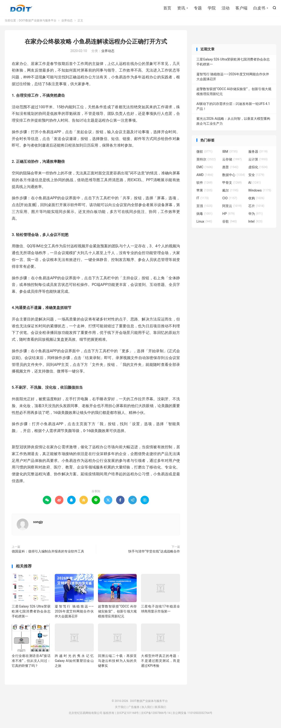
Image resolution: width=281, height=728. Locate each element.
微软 (204, 153)
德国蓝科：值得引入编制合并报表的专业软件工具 (48, 553)
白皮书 (259, 8)
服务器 (258, 153)
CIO (229, 200)
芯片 (256, 207)
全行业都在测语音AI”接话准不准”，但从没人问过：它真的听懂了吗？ (31, 662)
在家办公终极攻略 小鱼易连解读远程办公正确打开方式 (96, 43)
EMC (204, 169)
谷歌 (229, 223)
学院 (212, 8)
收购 (256, 200)
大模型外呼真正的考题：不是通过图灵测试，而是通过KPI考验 (160, 662)
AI (254, 184)
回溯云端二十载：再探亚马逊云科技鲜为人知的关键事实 (117, 662)
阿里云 (232, 207)
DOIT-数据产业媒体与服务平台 (21, 8)
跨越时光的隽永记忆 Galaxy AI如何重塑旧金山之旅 (74, 662)
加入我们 (147, 708)
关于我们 (120, 708)
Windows (259, 192)
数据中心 (233, 176)
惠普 (230, 169)
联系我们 (160, 708)
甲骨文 (232, 184)
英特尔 (206, 161)
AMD (204, 176)
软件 (204, 184)
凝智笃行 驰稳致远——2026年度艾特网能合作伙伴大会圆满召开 (74, 613)
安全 (256, 176)
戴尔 (230, 192)
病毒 (204, 215)
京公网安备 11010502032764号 (192, 714)
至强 (204, 207)
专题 (198, 8)
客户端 (241, 8)
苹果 (204, 192)
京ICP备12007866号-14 (155, 714)
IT (202, 200)
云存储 (232, 161)
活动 (226, 8)
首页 (167, 8)
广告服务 (134, 708)
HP (228, 215)
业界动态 (67, 22)
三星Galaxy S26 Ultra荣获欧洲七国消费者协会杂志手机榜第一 (31, 613)
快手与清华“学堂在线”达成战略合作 (154, 553)
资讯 (181, 8)
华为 (255, 215)
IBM (230, 153)
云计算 (258, 161)
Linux (204, 223)
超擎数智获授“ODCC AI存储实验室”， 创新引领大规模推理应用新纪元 (117, 613)
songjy (38, 523)
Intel (255, 223)
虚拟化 (258, 169)
